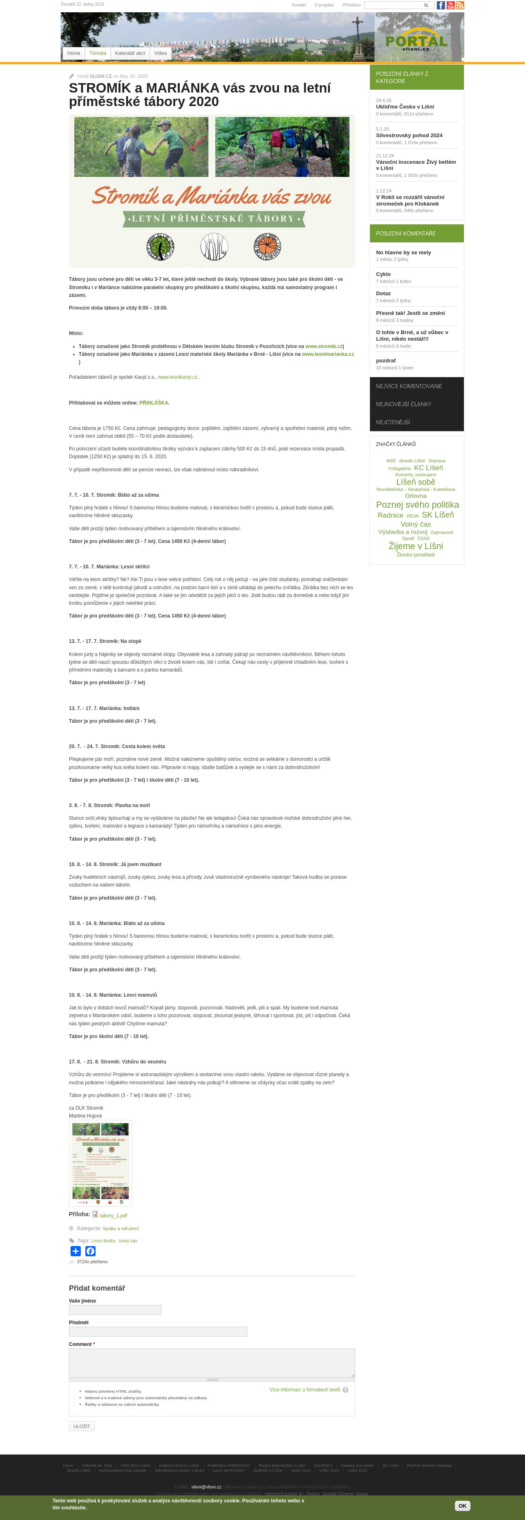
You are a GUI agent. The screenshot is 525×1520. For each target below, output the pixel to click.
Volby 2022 (358, 1470)
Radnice (391, 515)
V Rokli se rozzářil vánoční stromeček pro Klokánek (410, 200)
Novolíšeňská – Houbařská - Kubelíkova (416, 489)
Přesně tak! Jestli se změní (410, 313)
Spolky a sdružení (121, 1228)
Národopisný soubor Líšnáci (179, 1470)
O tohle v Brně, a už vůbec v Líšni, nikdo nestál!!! (412, 335)
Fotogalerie (399, 468)
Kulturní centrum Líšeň (179, 1465)
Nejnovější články (403, 404)
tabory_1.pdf (113, 1216)
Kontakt (299, 5)
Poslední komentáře (406, 233)
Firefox (313, 1493)
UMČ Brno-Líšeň (135, 1465)
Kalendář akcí (130, 53)
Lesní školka (103, 1241)
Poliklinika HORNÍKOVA (229, 1465)
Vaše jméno (82, 1301)
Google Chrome (337, 1493)
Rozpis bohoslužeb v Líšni (282, 1465)
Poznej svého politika (417, 505)
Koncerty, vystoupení (415, 474)
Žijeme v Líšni (415, 546)
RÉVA (413, 515)
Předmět (79, 1322)
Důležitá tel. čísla (97, 1465)
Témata (97, 53)
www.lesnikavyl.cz (177, 377)
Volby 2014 (300, 1470)
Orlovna (416, 495)
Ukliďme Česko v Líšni (405, 107)
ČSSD (424, 538)
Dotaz (383, 293)
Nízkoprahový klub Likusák (122, 1470)
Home (73, 53)
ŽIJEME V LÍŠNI (268, 1470)
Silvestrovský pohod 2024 (409, 135)
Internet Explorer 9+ (284, 1493)
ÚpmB (408, 538)
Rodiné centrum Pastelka (429, 1465)
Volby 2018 (329, 1470)
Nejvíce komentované (409, 386)
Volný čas (128, 1241)
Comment (82, 1344)
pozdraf (386, 360)
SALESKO (323, 1465)
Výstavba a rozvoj (403, 531)
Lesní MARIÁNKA (228, 1470)
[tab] (417, 77)
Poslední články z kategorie (402, 77)
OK (463, 1506)
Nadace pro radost (357, 1465)
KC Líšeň (428, 468)
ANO (391, 460)
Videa (160, 53)
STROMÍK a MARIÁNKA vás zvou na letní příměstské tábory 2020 (200, 94)
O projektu (324, 5)
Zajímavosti (442, 532)
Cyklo (383, 274)
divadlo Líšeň (412, 460)
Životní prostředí (416, 555)
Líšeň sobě (415, 481)
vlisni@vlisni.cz (206, 1486)
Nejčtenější (393, 422)
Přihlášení (351, 5)
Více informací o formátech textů (304, 1390)
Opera (362, 1493)
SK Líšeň (438, 514)
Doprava (437, 460)
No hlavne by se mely (403, 252)
